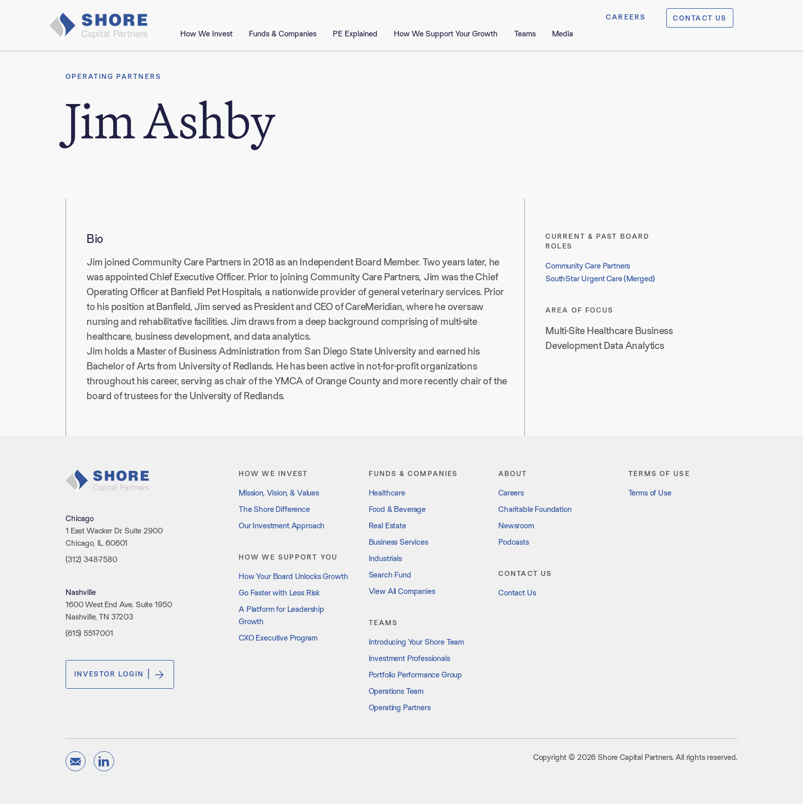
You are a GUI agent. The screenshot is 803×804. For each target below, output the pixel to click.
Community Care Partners (587, 265)
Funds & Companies (282, 33)
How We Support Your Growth (446, 33)
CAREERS (626, 17)
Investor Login (119, 674)
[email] (76, 761)
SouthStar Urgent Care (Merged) (600, 278)
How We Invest (206, 33)
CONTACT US (700, 18)
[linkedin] (104, 761)
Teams (525, 33)
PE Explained (355, 33)
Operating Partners (113, 76)
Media (562, 33)
